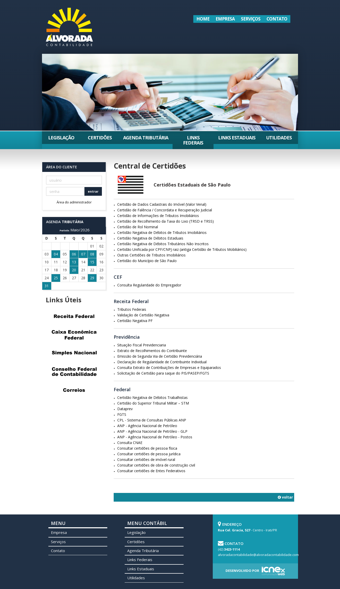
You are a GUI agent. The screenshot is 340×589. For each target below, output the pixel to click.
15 (92, 262)
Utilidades (279, 138)
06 (74, 254)
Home (202, 19)
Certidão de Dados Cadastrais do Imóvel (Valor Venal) (161, 204)
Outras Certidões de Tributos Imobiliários (151, 255)
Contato (277, 19)
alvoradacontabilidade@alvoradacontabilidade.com (258, 554)
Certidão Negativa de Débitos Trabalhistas (152, 397)
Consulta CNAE (129, 442)
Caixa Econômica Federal (74, 335)
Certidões (100, 138)
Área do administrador (74, 202)
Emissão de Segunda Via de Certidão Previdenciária (159, 356)
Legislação (61, 138)
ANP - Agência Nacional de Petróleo (147, 425)
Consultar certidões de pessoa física (147, 448)
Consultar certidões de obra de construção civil (156, 465)
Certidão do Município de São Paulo (147, 260)
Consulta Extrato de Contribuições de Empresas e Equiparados (169, 367)
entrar (93, 191)
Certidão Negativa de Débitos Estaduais (150, 238)
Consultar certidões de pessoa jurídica (148, 453)
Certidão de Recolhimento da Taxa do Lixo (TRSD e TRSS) (165, 221)
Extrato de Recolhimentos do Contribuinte (152, 350)
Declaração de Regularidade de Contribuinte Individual (162, 361)
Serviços (250, 19)
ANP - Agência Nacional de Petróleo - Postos (154, 437)
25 (56, 277)
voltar (285, 497)
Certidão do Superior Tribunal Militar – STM (153, 403)
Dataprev (125, 408)
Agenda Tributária (145, 138)
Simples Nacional (74, 353)
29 (92, 277)
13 (74, 262)
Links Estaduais (236, 138)
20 (74, 269)
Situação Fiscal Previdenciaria (141, 345)
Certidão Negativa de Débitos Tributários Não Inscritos (163, 243)
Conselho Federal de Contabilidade (74, 371)
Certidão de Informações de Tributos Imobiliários (158, 215)
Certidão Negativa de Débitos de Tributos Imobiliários (162, 232)
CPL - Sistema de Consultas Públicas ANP (151, 420)
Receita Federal (74, 316)
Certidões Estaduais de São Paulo (192, 185)
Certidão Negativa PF (135, 320)
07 (83, 254)
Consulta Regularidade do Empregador (149, 285)
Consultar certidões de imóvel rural (146, 459)
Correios (74, 390)
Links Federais (193, 140)
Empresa (225, 19)
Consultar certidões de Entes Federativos (151, 470)
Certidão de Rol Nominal (137, 226)
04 (56, 254)
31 (47, 285)
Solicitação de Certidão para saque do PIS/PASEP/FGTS (163, 373)
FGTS (121, 414)
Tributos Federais (131, 309)
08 (92, 254)
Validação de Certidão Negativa (143, 315)
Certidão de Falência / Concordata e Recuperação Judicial (164, 210)
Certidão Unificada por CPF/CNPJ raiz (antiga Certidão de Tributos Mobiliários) (182, 249)
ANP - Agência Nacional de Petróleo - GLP (152, 431)
